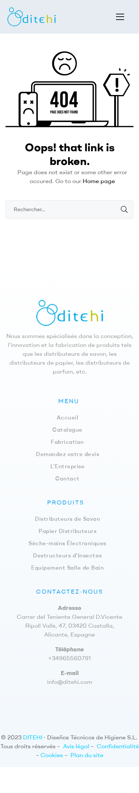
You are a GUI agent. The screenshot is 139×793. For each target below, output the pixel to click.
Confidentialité (118, 746)
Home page (99, 181)
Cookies (51, 755)
